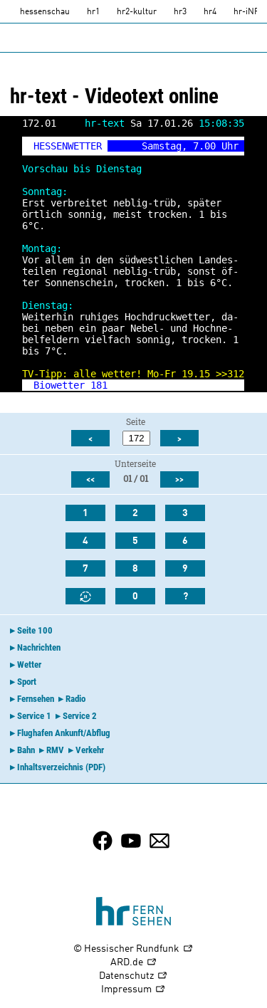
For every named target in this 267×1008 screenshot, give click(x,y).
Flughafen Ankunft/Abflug (63, 733)
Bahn (26, 750)
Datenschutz (133, 976)
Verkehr (89, 750)
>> (221, 373)
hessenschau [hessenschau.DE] (45, 12)
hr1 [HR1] (93, 12)
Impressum (133, 990)
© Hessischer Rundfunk (133, 949)
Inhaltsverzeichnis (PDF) (61, 767)
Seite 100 (35, 630)
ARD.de (133, 963)
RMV (55, 750)
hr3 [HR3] (180, 12)
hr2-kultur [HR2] (137, 12)
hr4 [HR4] (210, 12)
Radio (75, 698)
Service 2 (80, 715)
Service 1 (34, 715)
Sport (26, 681)
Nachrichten (39, 647)
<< (90, 480)
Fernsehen (35, 698)
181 (99, 385)
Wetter (29, 664)
